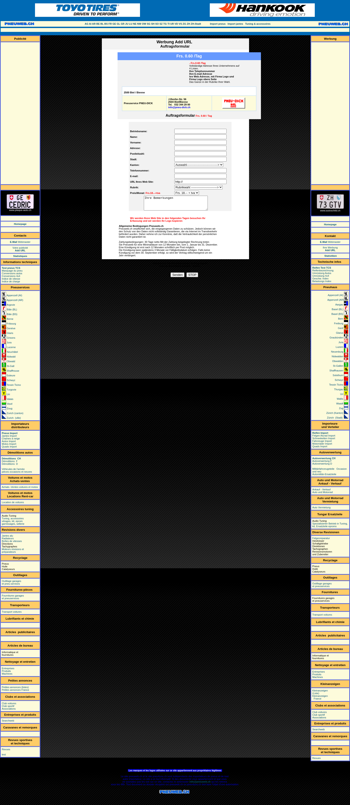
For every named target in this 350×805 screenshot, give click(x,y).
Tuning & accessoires (258, 23)
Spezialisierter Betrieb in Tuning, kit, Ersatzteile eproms (330, 525)
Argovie (11, 304)
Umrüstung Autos (321, 273)
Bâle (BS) (12, 314)
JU (126, 23)
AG (86, 23)
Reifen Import (320, 433)
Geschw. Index (320, 278)
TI (168, 23)
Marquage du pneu (12, 270)
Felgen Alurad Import (323, 435)
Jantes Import (9, 435)
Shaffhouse (13, 370)
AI (90, 23)
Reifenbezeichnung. (323, 270)
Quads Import (10, 446)
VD (176, 23)
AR (94, 23)
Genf (342, 328)
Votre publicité (20, 249)
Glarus (340, 332)
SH (152, 23)
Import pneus (218, 23)
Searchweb (8, 720)
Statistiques (20, 256)
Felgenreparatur (321, 538)
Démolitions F (10, 461)
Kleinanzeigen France (320, 697)
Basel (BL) (337, 309)
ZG (184, 23)
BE (98, 23)
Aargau (339, 304)
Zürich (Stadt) (335, 417)
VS (180, 23)
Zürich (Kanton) (334, 413)
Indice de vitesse (11, 278)
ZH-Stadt (196, 23)
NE (134, 23)
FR (110, 23)
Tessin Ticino (14, 385)
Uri (8, 394)
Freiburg (339, 323)
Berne (10, 319)
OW (144, 23)
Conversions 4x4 (11, 276)
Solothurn (338, 375)
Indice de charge (11, 281)
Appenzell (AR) (15, 300)
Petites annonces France (15, 690)
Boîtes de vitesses (12, 541)
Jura (8, 342)
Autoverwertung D (322, 463)
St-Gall (10, 366)
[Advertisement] (177, 30)
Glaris (10, 333)
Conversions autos (12, 273)
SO (157, 23)
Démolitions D (10, 464)
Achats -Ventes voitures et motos (20, 487)
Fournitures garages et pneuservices (13, 597)
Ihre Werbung (330, 249)
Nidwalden (338, 356)
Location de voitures (13, 502)
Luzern (339, 347)
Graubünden (336, 337)
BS (106, 23)
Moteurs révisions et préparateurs (13, 550)
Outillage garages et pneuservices (322, 585)
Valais (10, 399)
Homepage (20, 224)
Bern (340, 318)
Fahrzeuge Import (322, 441)
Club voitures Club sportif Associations (9, 706)
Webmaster (20, 242)
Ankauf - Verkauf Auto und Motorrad (322, 491)
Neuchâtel (12, 352)
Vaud (9, 403)
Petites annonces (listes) (15, 687)
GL (118, 23)
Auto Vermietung (321, 507)
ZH (188, 23)
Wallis (340, 398)
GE (114, 23)
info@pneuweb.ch (199, 781)
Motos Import (9, 444)
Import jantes (235, 23)
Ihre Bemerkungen (179, 204)
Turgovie (11, 389)
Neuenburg (337, 351)
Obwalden (337, 361)
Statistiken (330, 255)
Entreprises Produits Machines (8, 671)
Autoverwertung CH (323, 458)
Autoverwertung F (322, 461)
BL (102, 23)
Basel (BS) (337, 314)
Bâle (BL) (12, 309)
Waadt (340, 403)
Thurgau (338, 389)
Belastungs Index (321, 281)
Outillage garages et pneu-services (11, 582)
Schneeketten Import (323, 438)
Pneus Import (10, 433)
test (4, 754)
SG (148, 23)
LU (130, 23)
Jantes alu (7, 535)
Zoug (9, 408)
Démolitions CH (12, 458)
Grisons (11, 337)
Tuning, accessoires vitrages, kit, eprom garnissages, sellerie (13, 521)
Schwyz (11, 380)
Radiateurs (8, 538)
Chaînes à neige (11, 438)
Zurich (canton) (15, 413)
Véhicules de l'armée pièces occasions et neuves (17, 470)
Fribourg (11, 323)
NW (139, 23)
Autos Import (9, 441)
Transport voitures (12, 611)
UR (172, 23)
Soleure (11, 375)
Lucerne (11, 347)
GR (123, 23)
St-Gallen (337, 365)
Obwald (11, 361)
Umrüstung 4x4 (320, 275)
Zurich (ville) (14, 418)
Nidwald (11, 356)
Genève (11, 328)
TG (165, 23)
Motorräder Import (322, 443)
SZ (161, 23)
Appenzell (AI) (14, 295)
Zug (341, 408)
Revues (6, 749)
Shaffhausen (336, 370)
